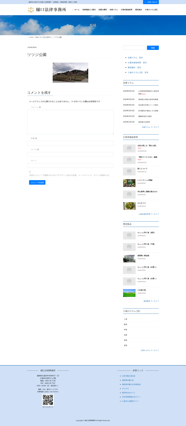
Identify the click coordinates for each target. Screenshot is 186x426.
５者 (125, 319)
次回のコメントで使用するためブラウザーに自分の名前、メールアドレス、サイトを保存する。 (70, 175)
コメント (36, 107)
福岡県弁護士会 (128, 380)
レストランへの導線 (144, 180)
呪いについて (142, 169)
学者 (125, 329)
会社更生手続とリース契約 (148, 105)
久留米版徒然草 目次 (137, 62)
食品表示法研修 (144, 122)
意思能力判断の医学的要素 (148, 99)
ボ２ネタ (125, 388)
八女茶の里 (141, 290)
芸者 (125, 345)
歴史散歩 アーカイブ (151, 301)
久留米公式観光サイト (130, 401)
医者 (125, 324)
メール (35, 149)
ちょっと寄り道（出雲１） (147, 278)
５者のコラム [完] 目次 (138, 72)
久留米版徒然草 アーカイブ (149, 214)
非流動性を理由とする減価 (148, 110)
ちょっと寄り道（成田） (146, 232)
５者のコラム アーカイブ (149, 350)
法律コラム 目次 (135, 57)
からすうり (141, 203)
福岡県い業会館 (143, 256)
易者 (125, 340)
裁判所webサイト (128, 392)
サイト (34, 160)
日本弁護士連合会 (128, 376)
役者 (125, 335)
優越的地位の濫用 (145, 116)
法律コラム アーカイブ (150, 127)
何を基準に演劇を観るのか (147, 192)
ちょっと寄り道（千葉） (146, 244)
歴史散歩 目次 (134, 67)
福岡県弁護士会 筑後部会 (131, 384)
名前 (34, 138)
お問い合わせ (151, 2)
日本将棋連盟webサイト (131, 397)
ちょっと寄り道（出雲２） (147, 267)
